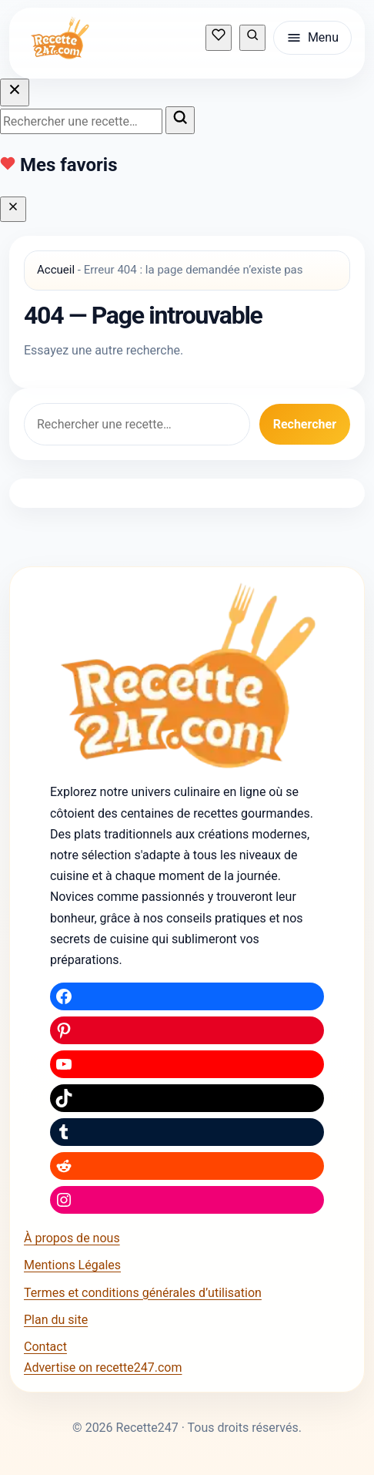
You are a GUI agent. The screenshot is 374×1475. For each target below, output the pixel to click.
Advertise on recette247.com (103, 1367)
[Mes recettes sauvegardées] (218, 37)
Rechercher (304, 424)
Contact (45, 1346)
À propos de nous (72, 1238)
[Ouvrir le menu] (312, 38)
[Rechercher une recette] (252, 37)
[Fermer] (13, 209)
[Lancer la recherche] (180, 120)
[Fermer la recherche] (14, 92)
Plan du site (56, 1319)
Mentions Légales (72, 1265)
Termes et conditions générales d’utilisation (143, 1292)
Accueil (56, 270)
